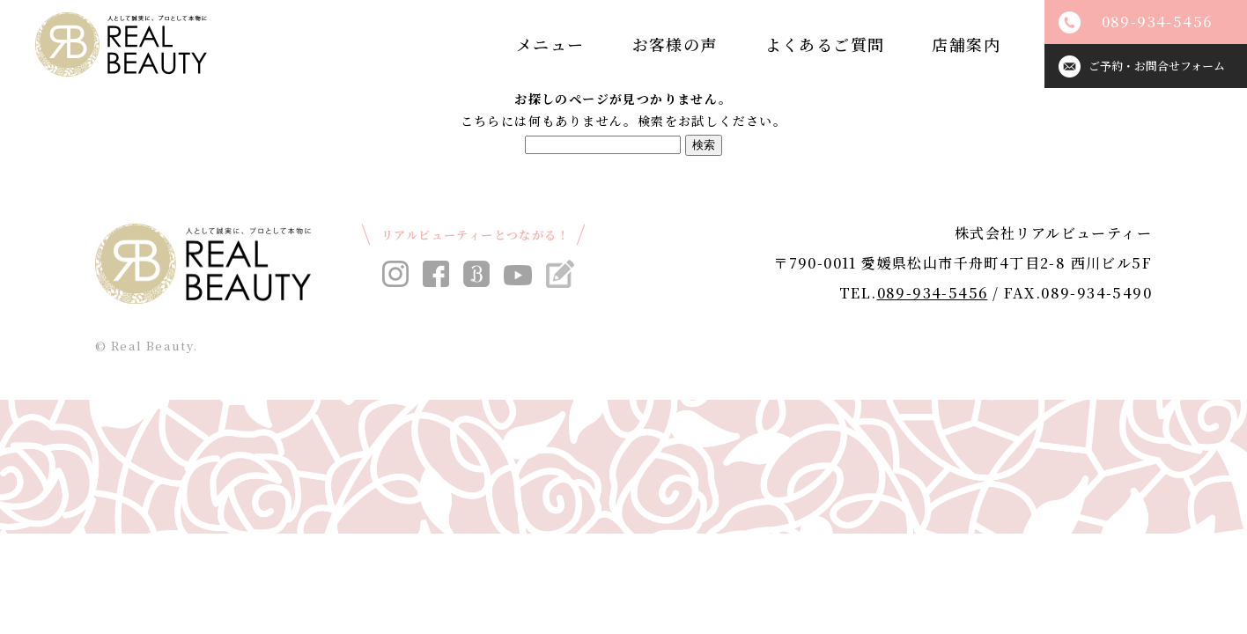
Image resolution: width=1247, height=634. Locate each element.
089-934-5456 (932, 293)
